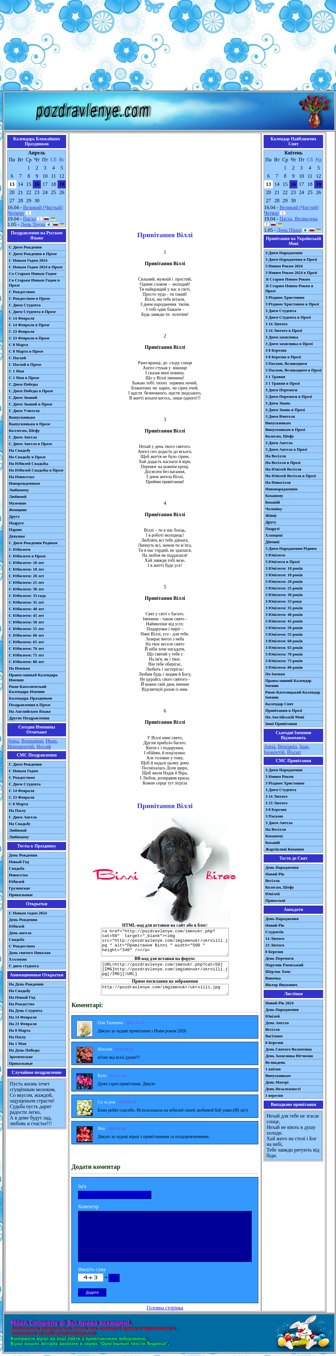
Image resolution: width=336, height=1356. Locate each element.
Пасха (29, 218)
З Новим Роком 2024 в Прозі (291, 272)
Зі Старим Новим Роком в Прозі (289, 288)
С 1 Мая (16, 371)
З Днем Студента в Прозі (288, 317)
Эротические (21, 1056)
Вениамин (32, 741)
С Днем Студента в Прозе (32, 311)
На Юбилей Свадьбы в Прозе (36, 470)
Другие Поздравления (29, 718)
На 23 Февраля (22, 1023)
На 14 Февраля (22, 1017)
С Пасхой (17, 357)
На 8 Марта (20, 1030)
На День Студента (25, 1010)
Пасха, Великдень (299, 218)
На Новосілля (278, 482)
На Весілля (275, 456)
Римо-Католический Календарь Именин (27, 689)
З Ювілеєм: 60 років (284, 641)
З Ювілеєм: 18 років (284, 574)
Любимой (17, 496)
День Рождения (23, 855)
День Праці (289, 230)
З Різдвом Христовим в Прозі (292, 304)
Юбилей (16, 881)
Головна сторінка (165, 1307)
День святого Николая (29, 952)
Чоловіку (273, 508)
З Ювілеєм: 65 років (284, 647)
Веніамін (287, 746)
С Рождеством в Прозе (29, 298)
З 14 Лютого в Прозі (283, 330)
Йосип (294, 752)
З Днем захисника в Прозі (289, 343)
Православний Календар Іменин (288, 683)
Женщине (18, 509)
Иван (51, 741)
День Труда (32, 224)
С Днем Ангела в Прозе (30, 443)
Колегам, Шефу (279, 436)
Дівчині (272, 541)
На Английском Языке (30, 711)
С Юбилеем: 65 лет (26, 641)
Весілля (272, 880)
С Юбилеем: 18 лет (26, 569)
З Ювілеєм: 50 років (284, 627)
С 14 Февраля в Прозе (29, 324)
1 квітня (273, 1069)
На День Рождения (26, 984)
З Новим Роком (279, 776)
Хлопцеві (274, 535)
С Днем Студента (25, 305)
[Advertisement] (168, 47)
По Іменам (275, 674)
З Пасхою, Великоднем (286, 363)
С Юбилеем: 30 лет (26, 589)
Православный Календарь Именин (33, 677)
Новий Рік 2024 (279, 1003)
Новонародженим (281, 489)
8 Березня (274, 951)
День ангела (20, 932)
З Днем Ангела (279, 442)
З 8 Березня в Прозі (283, 356)
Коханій (272, 502)
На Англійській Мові (284, 717)
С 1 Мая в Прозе (24, 377)
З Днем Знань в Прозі (285, 409)
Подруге (16, 523)
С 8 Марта (18, 344)
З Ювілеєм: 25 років (284, 588)
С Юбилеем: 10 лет (26, 562)
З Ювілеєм (275, 555)
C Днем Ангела (23, 817)
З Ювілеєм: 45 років (284, 621)
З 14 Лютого (276, 323)
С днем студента (24, 965)
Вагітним (274, 1036)
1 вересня (274, 1095)
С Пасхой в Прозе (25, 364)
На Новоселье (21, 476)
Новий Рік (274, 874)
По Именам (19, 668)
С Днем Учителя (24, 410)
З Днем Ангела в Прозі (286, 449)
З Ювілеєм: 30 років (284, 594)
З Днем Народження (283, 252)
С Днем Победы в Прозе (31, 390)
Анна (13, 741)
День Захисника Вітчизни (289, 1055)
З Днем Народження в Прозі (291, 259)
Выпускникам (22, 417)
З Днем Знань (277, 403)
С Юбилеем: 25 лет (26, 582)
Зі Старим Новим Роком (287, 279)
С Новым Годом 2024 (28, 260)
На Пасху (17, 810)
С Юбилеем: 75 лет (26, 655)
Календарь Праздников (30, 698)
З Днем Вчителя (280, 416)
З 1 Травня (275, 376)
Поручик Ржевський (284, 965)
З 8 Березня (275, 350)
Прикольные (21, 894)
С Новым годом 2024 (28, 913)
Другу (14, 516)
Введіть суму (92, 1269)
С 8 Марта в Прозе (26, 351)
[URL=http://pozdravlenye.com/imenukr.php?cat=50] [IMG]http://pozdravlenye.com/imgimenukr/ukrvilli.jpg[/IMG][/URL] (165, 970)
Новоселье (18, 875)
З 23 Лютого (276, 803)
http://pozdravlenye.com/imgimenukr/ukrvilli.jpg (165, 989)
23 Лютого (274, 945)
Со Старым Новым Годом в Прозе (34, 282)
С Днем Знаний (23, 397)
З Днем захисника (281, 337)
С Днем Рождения (25, 247)
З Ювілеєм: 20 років (284, 581)
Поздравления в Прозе (29, 704)
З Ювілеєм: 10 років (284, 568)
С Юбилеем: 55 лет (26, 628)
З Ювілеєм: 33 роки (283, 601)
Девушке (17, 536)
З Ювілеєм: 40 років (284, 614)
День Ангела (277, 1022)
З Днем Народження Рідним (290, 548)
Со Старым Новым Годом (32, 273)
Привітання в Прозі (283, 710)
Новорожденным (24, 483)
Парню (15, 529)
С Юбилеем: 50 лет (26, 622)
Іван (304, 746)
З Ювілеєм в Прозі (282, 561)
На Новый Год (22, 997)
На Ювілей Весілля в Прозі (290, 475)
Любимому (19, 490)
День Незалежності (282, 1088)
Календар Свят (279, 703)
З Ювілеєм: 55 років (284, 634)
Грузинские (19, 888)
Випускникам (278, 423)
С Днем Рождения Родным (33, 542)
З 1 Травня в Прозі (282, 383)
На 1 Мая (17, 1043)
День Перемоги (279, 958)
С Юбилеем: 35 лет (26, 602)
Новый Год (19, 861)
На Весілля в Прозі (282, 462)
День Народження (282, 867)
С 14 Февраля (21, 318)
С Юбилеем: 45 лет (26, 615)
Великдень (275, 1062)
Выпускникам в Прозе (29, 423)
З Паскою (274, 816)
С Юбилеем (20, 549)
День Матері (276, 1082)
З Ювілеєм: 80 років (284, 667)
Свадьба (16, 868)
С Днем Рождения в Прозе (33, 253)
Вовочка (273, 978)
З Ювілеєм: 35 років (284, 607)
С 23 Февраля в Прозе (29, 338)
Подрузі (272, 528)
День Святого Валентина (288, 1049)
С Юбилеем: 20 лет (26, 575)
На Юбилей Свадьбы (28, 463)
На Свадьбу (20, 450)
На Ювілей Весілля (283, 469)
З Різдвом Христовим (284, 297)
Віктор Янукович (281, 984)
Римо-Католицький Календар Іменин (292, 695)
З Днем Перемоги (281, 390)
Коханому (274, 495)
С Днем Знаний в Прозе (31, 404)
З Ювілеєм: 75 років (284, 660)
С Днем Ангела (23, 437)
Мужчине (17, 503)
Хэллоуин (18, 959)
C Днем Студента (25, 784)
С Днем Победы (23, 384)
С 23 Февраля (21, 331)
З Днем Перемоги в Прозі (288, 396)
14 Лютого (274, 938)
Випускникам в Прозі (285, 429)
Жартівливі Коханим (284, 849)
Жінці (270, 515)
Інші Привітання (281, 723)
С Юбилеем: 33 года (27, 595)
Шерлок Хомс (278, 971)
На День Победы (24, 1050)
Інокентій (274, 752)
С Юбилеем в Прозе (27, 556)
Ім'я (82, 1186)
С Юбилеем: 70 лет (26, 648)
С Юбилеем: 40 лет (26, 608)
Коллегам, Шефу (24, 430)
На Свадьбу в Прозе (27, 457)
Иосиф (43, 746)
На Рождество (21, 1004)
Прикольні (275, 900)
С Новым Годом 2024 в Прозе (36, 267)
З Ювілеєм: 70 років (284, 654)
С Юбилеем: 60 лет (26, 635)
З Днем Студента (280, 310)
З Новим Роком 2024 (284, 266)
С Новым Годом (23, 770)
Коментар (88, 1206)
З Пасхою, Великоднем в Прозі (293, 370)
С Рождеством (22, 291)
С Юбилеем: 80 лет (26, 661)
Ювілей (272, 893)
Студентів (274, 931)
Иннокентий (21, 746)
